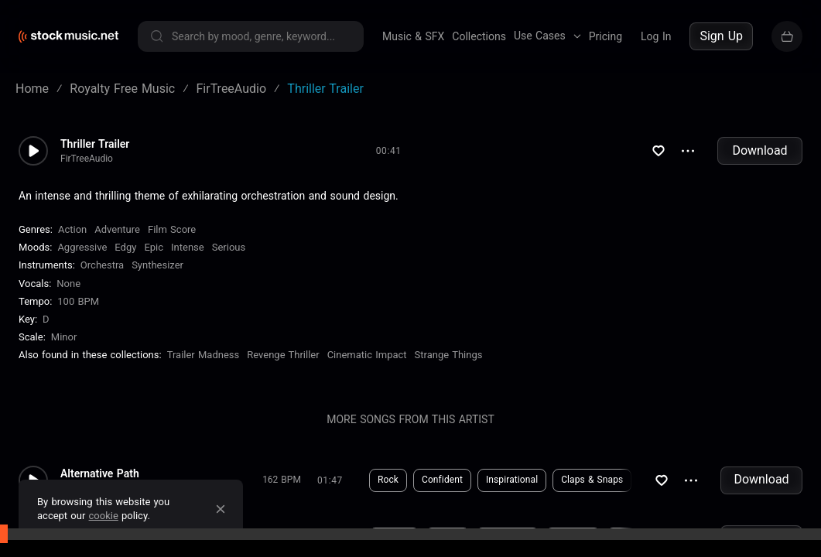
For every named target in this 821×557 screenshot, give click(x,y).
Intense (187, 247)
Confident (442, 479)
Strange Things (449, 355)
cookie (103, 515)
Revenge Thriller (283, 355)
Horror (447, 538)
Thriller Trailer (94, 143)
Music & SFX (413, 36)
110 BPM (281, 538)
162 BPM (281, 479)
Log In (656, 36)
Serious (228, 247)
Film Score (172, 229)
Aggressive (82, 247)
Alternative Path (99, 473)
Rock (388, 479)
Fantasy (394, 538)
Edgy (125, 247)
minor (64, 337)
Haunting (573, 538)
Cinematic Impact (367, 355)
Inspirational (512, 479)
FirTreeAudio (86, 158)
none (68, 283)
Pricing (605, 36)
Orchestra (102, 265)
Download (759, 150)
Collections (479, 36)
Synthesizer (157, 265)
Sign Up (721, 36)
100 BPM (78, 301)
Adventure (117, 229)
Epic (153, 247)
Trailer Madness (203, 355)
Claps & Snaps (592, 479)
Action (72, 229)
